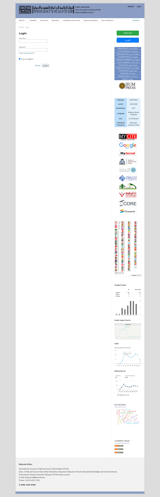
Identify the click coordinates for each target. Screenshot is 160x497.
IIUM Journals (107, 20)
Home (21, 27)
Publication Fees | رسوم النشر (127, 76)
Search (136, 20)
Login (139, 6)
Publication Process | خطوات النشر (127, 68)
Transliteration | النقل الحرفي (127, 71)
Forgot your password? (26, 53)
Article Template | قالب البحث (128, 62)
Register (131, 6)
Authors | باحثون (127, 79)
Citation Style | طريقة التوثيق (127, 65)
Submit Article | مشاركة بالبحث (128, 48)
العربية (128, 40)
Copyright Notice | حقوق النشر (128, 57)
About (22, 20)
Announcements (90, 20)
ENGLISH (128, 33)
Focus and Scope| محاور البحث (128, 51)
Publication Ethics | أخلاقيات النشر (128, 54)
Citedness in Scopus (71, 20)
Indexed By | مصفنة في (127, 73)
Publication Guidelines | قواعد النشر (127, 60)
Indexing (55, 20)
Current (33, 20)
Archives (44, 20)
